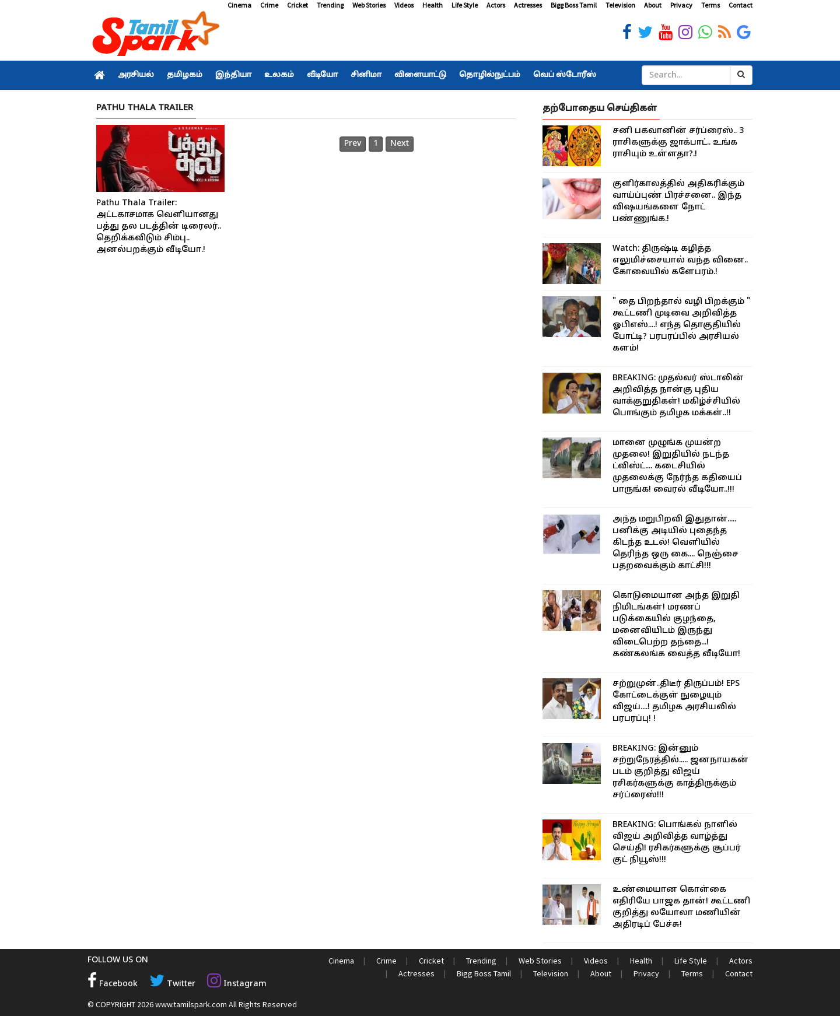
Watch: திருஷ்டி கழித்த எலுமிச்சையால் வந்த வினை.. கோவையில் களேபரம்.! (680, 260)
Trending (330, 5)
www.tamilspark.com (191, 1004)
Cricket (297, 5)
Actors (496, 5)
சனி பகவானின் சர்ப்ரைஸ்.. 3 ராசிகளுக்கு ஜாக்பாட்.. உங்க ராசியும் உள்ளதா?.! (678, 142)
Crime (269, 5)
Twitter (172, 984)
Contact (740, 5)
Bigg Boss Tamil (574, 5)
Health (432, 5)
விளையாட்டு (420, 75)
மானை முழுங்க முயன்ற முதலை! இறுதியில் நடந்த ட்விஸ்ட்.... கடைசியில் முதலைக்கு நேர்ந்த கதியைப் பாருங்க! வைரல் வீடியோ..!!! (677, 466)
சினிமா (366, 75)
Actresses (528, 5)
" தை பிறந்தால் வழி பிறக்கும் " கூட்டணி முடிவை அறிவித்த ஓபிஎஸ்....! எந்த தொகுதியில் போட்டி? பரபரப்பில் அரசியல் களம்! (681, 325)
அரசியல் (136, 75)
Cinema (239, 5)
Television (620, 5)
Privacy (681, 5)
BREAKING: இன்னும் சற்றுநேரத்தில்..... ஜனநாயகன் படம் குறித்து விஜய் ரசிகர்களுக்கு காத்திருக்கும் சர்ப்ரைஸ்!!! (680, 772)
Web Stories (369, 5)
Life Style (465, 5)
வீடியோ (322, 75)
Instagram (237, 984)
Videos (404, 5)
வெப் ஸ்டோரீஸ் (564, 75)
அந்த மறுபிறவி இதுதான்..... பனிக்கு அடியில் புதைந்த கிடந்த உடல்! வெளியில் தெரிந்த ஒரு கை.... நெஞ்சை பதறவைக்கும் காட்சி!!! (675, 542)
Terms (710, 5)
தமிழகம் (184, 75)
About (653, 5)
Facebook (113, 984)
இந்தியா (233, 75)
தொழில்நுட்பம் (489, 75)
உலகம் (279, 75)
